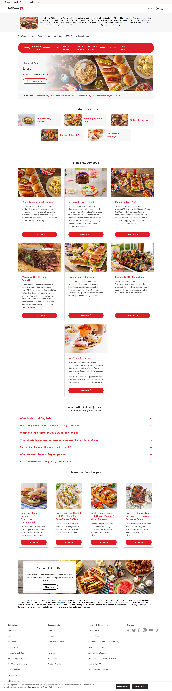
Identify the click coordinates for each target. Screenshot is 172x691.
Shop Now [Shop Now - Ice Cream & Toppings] (92, 390)
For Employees (54, 653)
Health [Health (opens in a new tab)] (15, 2)
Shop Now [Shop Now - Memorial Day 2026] (138, 234)
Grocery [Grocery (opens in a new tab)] (8, 2)
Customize (32, 687)
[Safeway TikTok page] (157, 631)
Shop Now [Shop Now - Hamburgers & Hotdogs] (92, 315)
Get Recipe (38, 542)
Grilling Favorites (140, 119)
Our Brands (12, 641)
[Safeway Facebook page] (129, 631)
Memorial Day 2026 (71, 135)
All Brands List (14, 681)
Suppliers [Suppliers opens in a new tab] (51, 647)
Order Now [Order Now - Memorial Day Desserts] (92, 234)
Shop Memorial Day (35, 81)
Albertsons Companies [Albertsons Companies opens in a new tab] (57, 641)
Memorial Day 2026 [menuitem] (45, 95)
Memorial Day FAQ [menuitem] (86, 95)
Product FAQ (13, 675)
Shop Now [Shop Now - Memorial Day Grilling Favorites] (45, 315)
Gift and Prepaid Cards (17, 658)
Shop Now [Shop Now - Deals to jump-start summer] (45, 234)
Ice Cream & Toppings (119, 135)
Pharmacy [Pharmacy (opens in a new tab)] (24, 2)
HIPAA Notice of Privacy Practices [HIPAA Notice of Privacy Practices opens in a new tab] (102, 658)
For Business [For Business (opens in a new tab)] (34, 2)
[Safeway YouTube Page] (151, 631)
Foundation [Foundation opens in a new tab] (52, 658)
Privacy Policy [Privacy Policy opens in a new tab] (94, 636)
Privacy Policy (48, 687)
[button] (153, 8)
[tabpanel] (33, 514)
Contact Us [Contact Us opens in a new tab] (12, 630)
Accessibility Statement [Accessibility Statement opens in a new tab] (98, 653)
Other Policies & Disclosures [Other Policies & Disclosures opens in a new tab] (99, 670)
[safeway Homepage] (15, 8)
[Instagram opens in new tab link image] (145, 631)
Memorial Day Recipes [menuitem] (66, 95)
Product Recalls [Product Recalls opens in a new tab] (54, 664)
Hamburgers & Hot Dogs (96, 120)
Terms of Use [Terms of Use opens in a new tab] (93, 630)
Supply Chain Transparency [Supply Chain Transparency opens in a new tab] (99, 664)
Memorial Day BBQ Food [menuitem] (108, 95)
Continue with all (140, 686)
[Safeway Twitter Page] (134, 631)
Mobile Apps (13, 647)
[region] (86, 686)
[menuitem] (26, 48)
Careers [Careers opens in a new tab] (51, 636)
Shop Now (51, 587)
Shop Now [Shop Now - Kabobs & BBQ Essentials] (138, 315)
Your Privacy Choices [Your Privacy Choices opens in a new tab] (96, 647)
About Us (52, 630)
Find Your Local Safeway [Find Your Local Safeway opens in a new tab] (18, 664)
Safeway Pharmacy (15, 670)
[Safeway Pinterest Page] (139, 631)
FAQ (9, 636)
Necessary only (123, 686)
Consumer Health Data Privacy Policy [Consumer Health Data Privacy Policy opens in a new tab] (103, 641)
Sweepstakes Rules (16, 653)
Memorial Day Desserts (49, 120)
